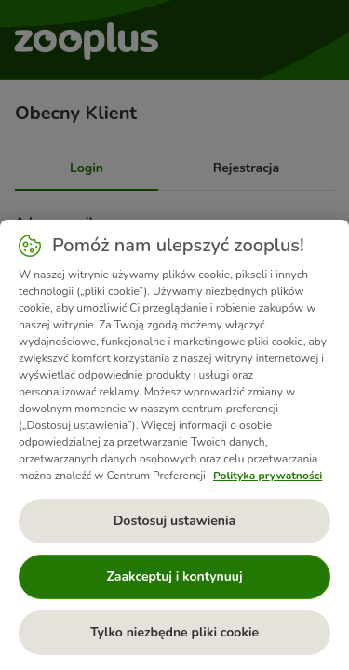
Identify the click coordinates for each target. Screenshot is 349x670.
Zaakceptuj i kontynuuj (174, 576)
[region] (174, 445)
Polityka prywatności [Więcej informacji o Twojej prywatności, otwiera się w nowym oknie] (267, 475)
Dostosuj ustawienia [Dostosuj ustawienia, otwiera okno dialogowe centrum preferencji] (175, 520)
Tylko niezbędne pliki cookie (174, 632)
